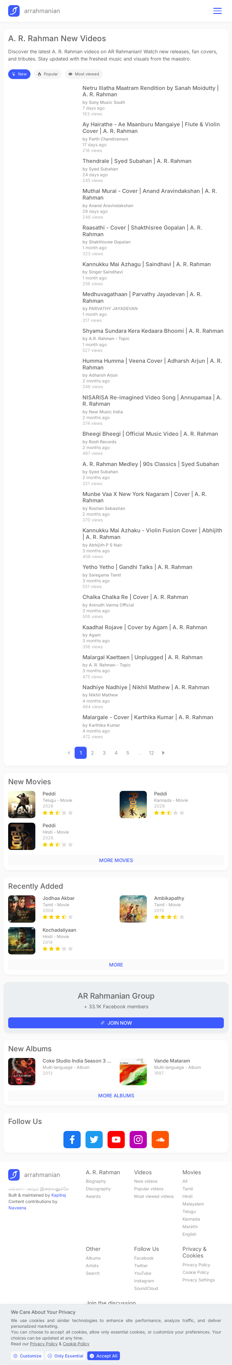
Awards (93, 1196)
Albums (93, 1258)
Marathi (190, 1226)
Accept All (104, 1355)
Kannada (191, 1218)
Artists (92, 1265)
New (19, 73)
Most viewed (84, 73)
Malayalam (193, 1203)
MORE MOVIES (116, 860)
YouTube (142, 1273)
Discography (98, 1188)
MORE (116, 965)
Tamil (187, 1188)
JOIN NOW (116, 1023)
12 (151, 753)
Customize (27, 1355)
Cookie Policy (195, 1272)
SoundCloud (146, 1288)
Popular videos (148, 1188)
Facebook (144, 1258)
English (189, 1234)
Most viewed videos (154, 1196)
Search (93, 1273)
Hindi (187, 1196)
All (184, 1181)
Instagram (144, 1280)
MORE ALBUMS (116, 1095)
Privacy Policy (196, 1264)
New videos (145, 1181)
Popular (47, 73)
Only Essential (65, 1355)
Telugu (189, 1211)
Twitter (141, 1265)
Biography (96, 1181)
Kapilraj (58, 1195)
